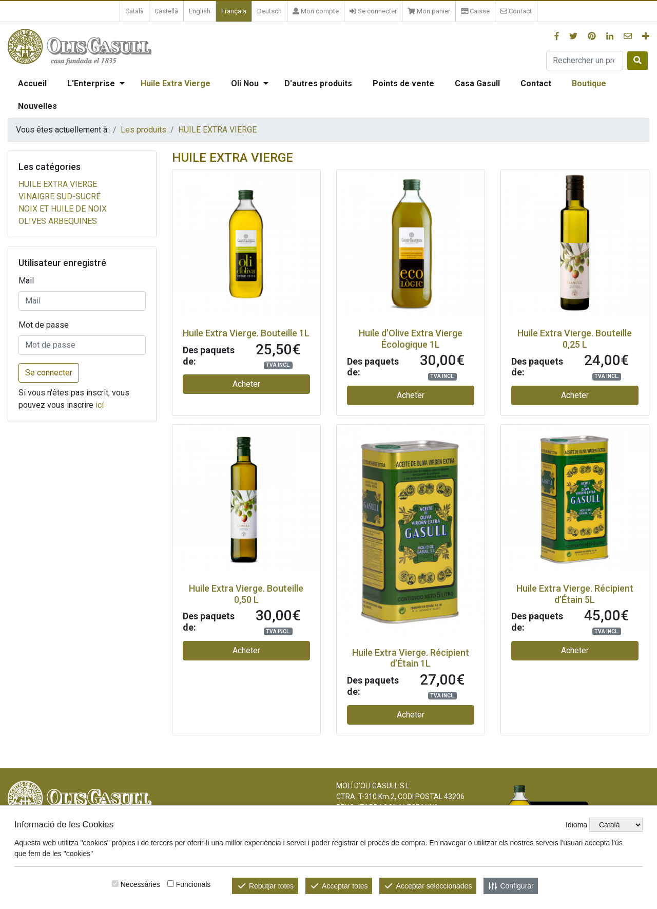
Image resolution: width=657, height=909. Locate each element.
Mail (26, 281)
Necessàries (140, 884)
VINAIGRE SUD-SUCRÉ (59, 196)
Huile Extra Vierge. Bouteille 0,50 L (246, 594)
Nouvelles (37, 106)
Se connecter (48, 372)
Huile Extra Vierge (175, 83)
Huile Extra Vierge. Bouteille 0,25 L (574, 339)
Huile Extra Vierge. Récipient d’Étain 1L (410, 658)
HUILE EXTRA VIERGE (217, 130)
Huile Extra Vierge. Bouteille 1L (246, 333)
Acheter (246, 384)
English (199, 11)
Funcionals (193, 884)
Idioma (576, 825)
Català (134, 11)
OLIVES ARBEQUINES (57, 221)
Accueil (32, 83)
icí (99, 405)
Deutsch (269, 11)
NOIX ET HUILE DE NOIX (62, 209)
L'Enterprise (91, 83)
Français (233, 11)
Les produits (143, 130)
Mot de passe (43, 325)
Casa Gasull (477, 83)
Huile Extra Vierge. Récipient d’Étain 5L (574, 594)
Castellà (166, 11)
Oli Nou (245, 83)
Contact (535, 83)
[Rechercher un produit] (584, 60)
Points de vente (403, 83)
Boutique (589, 83)
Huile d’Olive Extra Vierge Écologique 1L (410, 339)
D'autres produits (318, 83)
